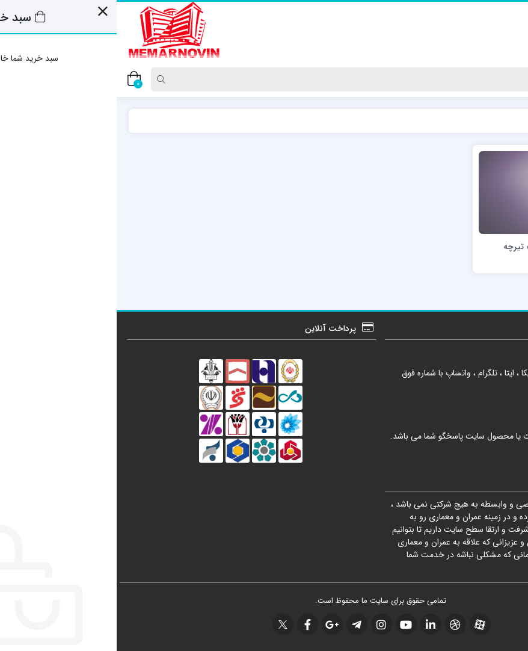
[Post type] (499, 79)
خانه (503, 120)
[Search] (267, 79)
